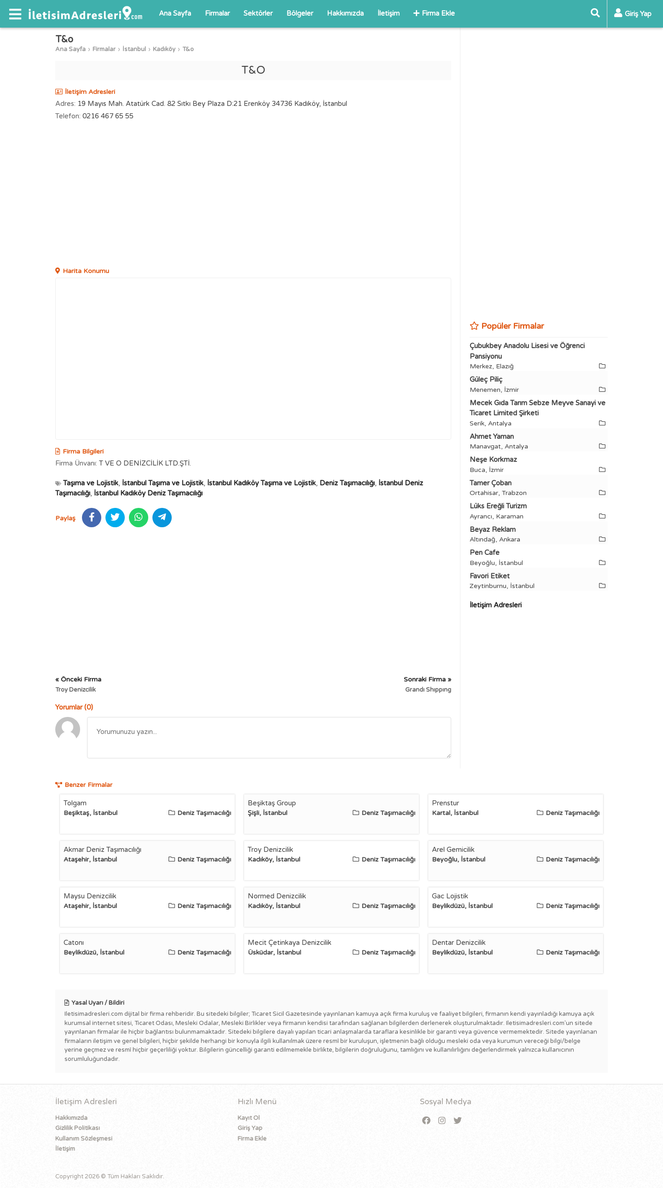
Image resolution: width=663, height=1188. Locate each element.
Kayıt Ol (249, 1118)
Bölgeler (299, 13)
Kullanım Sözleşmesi (83, 1138)
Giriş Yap (250, 1128)
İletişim (389, 13)
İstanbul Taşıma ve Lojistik (163, 483)
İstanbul (134, 49)
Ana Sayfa (175, 13)
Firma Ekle (434, 13)
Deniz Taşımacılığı (347, 483)
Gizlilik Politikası (77, 1128)
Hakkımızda (345, 13)
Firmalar (217, 13)
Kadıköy (164, 49)
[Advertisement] (253, 194)
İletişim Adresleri (496, 605)
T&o (188, 49)
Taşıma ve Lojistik (90, 483)
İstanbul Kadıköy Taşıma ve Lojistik (261, 483)
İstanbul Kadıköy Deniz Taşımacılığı (148, 493)
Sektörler (258, 13)
